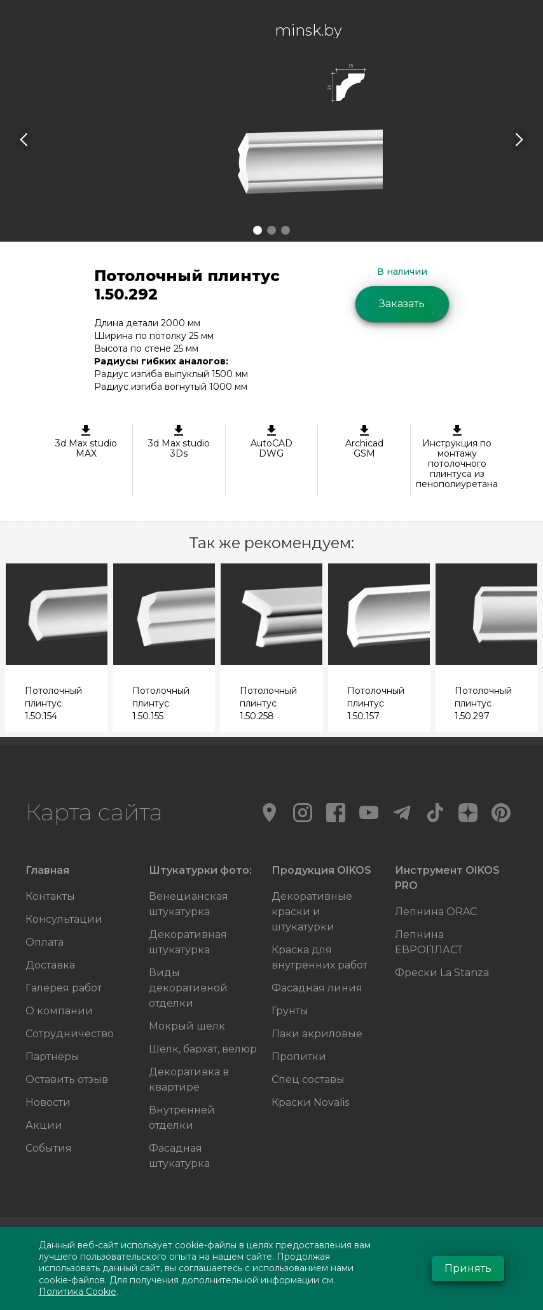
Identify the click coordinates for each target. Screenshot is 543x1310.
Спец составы (308, 1079)
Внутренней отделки (182, 1117)
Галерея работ (63, 988)
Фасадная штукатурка (179, 1155)
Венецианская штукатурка (188, 904)
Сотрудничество (69, 1034)
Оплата (44, 942)
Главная (47, 870)
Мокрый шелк (187, 1026)
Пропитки (299, 1057)
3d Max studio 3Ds (179, 442)
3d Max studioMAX (86, 442)
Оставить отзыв (66, 1079)
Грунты (290, 1011)
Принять (467, 1268)
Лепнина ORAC (436, 912)
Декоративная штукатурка (188, 942)
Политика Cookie (77, 1291)
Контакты (50, 896)
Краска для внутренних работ (320, 957)
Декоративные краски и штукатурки (312, 911)
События (48, 1148)
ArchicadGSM (364, 442)
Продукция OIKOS (321, 870)
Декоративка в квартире (189, 1079)
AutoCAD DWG (272, 442)
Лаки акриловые (317, 1034)
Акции (43, 1125)
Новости (48, 1102)
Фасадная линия (317, 988)
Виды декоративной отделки (188, 988)
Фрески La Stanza (442, 973)
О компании (59, 1011)
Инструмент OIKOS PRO (447, 878)
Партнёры (52, 1057)
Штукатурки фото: (200, 870)
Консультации (63, 919)
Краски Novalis (310, 1102)
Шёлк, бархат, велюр (203, 1049)
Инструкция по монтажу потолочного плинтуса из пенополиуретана (457, 457)
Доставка (50, 965)
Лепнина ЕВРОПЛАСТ (429, 942)
